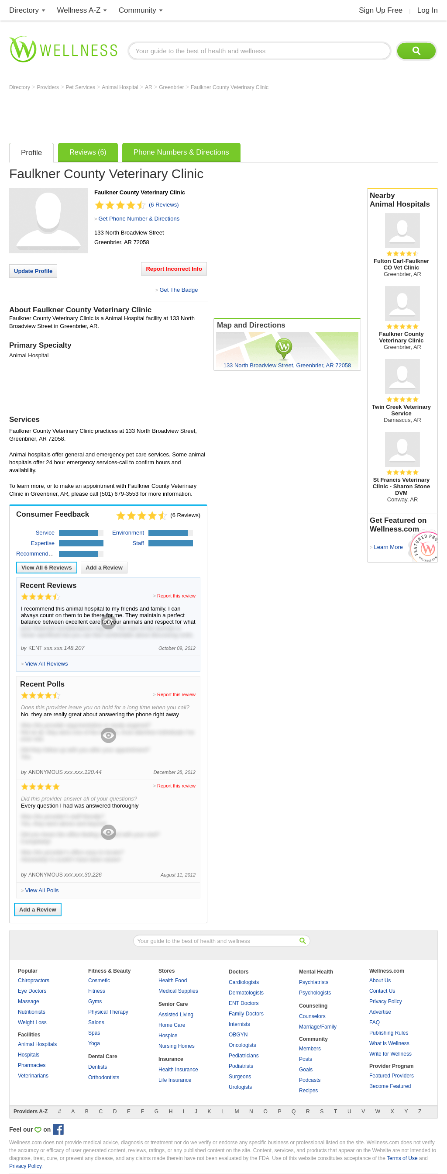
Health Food (172, 980)
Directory (24, 10)
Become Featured (390, 1086)
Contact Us (382, 991)
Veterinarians (33, 1076)
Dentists (97, 1067)
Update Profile (33, 271)
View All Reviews (46, 567)
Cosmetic (99, 980)
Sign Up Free (380, 10)
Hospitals (28, 1055)
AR (149, 87)
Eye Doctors (32, 991)
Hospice (167, 1035)
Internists (239, 1024)
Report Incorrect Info (174, 269)
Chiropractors (33, 980)
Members (310, 1049)
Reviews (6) (87, 152)
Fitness (96, 991)
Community (137, 10)
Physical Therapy (108, 1012)
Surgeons (240, 1077)
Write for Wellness (390, 1054)
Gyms (95, 1001)
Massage (28, 1001)
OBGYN (238, 1035)
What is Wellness (389, 1043)
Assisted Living (175, 1015)
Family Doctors (246, 1014)
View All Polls (41, 890)
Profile (31, 152)
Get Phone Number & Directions (138, 218)
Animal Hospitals (37, 1044)
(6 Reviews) (164, 204)
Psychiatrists (313, 982)
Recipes (308, 1091)
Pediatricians (244, 1056)
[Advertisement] (168, 114)
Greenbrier (172, 87)
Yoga (94, 1043)
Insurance (170, 1059)
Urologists (240, 1087)
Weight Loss (32, 1022)
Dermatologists (246, 993)
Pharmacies (31, 1065)
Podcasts (309, 1080)
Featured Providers (391, 1076)
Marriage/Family (318, 1027)
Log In (427, 10)
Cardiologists (244, 982)
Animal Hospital (121, 87)
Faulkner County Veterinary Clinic (229, 87)
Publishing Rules (388, 1033)
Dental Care (102, 1056)
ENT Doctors (243, 1003)
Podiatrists (241, 1066)
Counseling (313, 1006)
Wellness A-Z (79, 10)
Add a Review (104, 567)
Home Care (171, 1025)
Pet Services (81, 87)
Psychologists (315, 993)
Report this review (176, 595)
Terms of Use (402, 1158)
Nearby (402, 200)
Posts (305, 1059)
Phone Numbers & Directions (181, 152)
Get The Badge (178, 290)
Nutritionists (31, 1012)
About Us (380, 980)
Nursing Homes (176, 1046)
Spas (94, 1033)
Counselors (312, 1016)
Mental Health (316, 972)
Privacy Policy (385, 1001)
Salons (96, 1022)
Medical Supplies (178, 991)
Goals (306, 1070)
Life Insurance (174, 1080)
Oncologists (242, 1045)
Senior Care (173, 1004)
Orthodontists (103, 1077)
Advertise (380, 1012)
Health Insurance (178, 1070)
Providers (48, 87)
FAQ (374, 1022)
